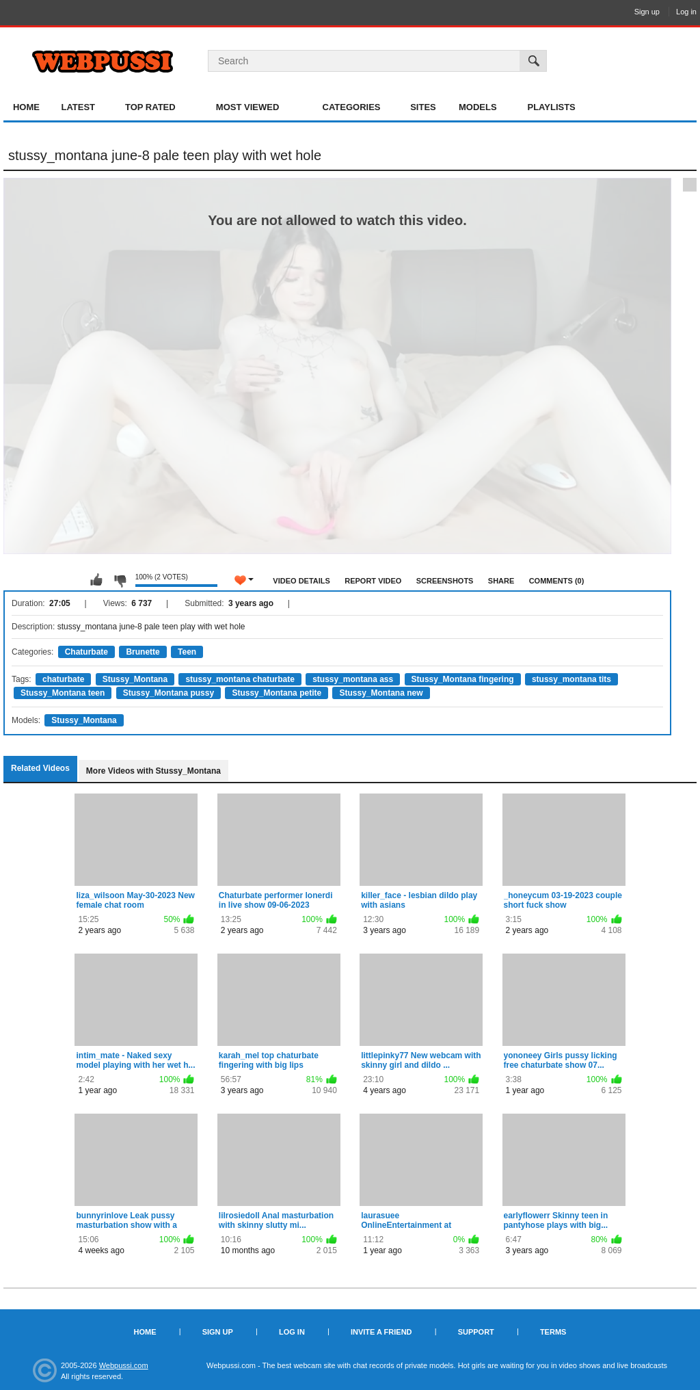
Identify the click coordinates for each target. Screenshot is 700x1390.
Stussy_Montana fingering (463, 679)
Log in (686, 12)
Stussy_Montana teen (63, 693)
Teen (187, 652)
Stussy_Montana (135, 679)
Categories (352, 107)
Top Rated (150, 107)
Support (476, 1332)
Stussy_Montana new (380, 693)
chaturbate (63, 679)
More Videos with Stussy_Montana (153, 771)
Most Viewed (247, 107)
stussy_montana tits (571, 679)
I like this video (96, 580)
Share (501, 581)
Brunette (142, 652)
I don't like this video (119, 580)
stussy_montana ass (352, 679)
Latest (78, 107)
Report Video (373, 581)
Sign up (647, 12)
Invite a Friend (381, 1332)
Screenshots (445, 581)
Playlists (551, 107)
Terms (553, 1332)
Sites (423, 107)
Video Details (301, 581)
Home (26, 107)
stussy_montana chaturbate (239, 679)
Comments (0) (556, 581)
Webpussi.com (123, 1365)
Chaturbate (86, 652)
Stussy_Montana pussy (168, 693)
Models (478, 107)
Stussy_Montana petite (276, 693)
